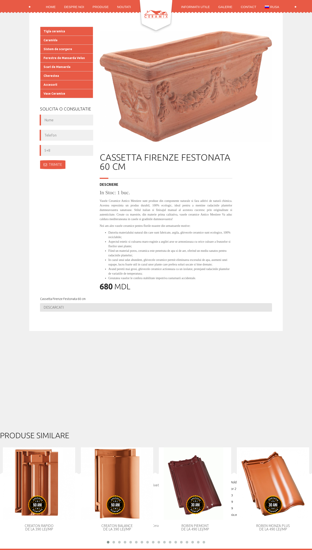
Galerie (225, 7)
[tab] (156, 307)
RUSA (272, 7)
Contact (248, 7)
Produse (101, 7)
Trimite (53, 164)
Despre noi (74, 7)
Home (51, 7)
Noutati (124, 7)
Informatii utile (195, 7)
